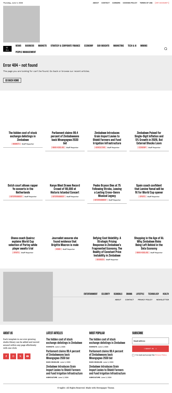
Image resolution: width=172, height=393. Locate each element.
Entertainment (16, 198)
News (58, 251)
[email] (150, 342)
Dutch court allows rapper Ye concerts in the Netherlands (23, 190)
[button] (166, 48)
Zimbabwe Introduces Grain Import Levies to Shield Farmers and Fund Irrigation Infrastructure (107, 139)
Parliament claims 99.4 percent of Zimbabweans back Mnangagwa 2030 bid (65, 139)
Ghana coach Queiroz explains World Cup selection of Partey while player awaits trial (23, 245)
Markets (16, 145)
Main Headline (58, 149)
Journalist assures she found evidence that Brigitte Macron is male (64, 243)
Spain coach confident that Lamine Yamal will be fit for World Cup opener (149, 190)
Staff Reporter (28, 145)
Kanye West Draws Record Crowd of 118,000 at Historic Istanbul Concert (65, 190)
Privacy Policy (160, 356)
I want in (150, 350)
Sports (142, 198)
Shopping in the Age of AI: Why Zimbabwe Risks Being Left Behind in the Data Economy (149, 245)
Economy (142, 149)
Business (100, 261)
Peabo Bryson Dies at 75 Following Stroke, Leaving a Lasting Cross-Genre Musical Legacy (107, 192)
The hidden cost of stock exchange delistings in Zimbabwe (23, 137)
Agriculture (100, 149)
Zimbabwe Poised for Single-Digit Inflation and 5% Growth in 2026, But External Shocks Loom (149, 139)
